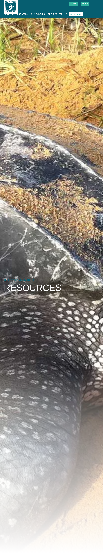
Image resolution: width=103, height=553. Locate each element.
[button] (66, 14)
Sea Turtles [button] (38, 14)
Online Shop (76, 14)
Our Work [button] (22, 14)
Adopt (85, 4)
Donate (73, 4)
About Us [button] (9, 14)
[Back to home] (11, 6)
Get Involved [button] (55, 14)
